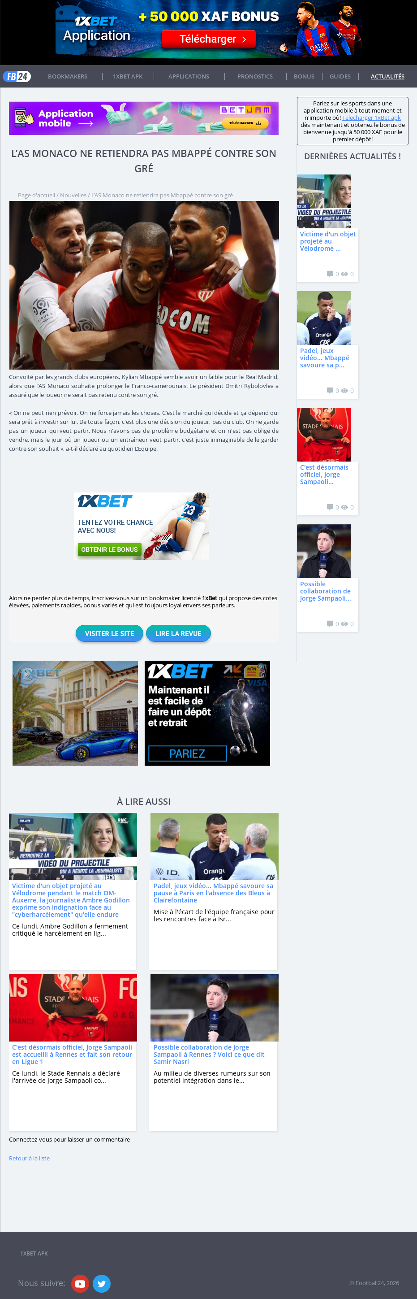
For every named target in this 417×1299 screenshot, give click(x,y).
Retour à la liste (29, 1158)
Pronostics (255, 76)
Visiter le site (109, 633)
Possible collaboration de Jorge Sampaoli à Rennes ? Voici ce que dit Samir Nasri (209, 1054)
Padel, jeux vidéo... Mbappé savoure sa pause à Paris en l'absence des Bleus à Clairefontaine (213, 892)
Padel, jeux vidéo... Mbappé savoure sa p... (324, 357)
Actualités (387, 76)
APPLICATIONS (188, 76)
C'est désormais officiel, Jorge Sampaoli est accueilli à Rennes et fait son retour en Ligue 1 (72, 1054)
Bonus (304, 76)
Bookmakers (67, 76)
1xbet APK (127, 76)
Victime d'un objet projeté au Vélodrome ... (328, 241)
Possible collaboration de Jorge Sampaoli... (325, 591)
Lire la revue (178, 633)
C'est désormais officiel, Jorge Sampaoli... (324, 474)
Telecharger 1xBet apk (371, 117)
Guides (340, 76)
